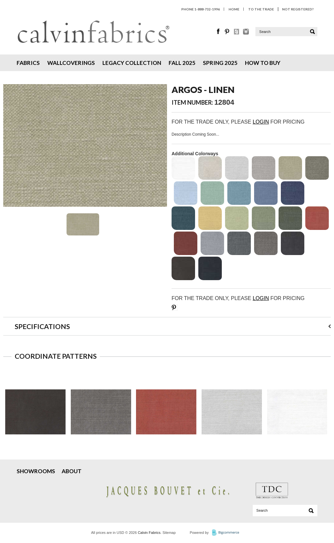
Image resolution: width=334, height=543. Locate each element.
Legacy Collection (131, 62)
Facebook (218, 32)
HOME (234, 9)
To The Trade (261, 9)
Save (174, 307)
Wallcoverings (71, 62)
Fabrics (28, 62)
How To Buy (263, 62)
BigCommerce (227, 532)
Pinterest (228, 32)
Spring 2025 (220, 62)
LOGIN (261, 122)
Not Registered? (297, 9)
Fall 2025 (182, 62)
